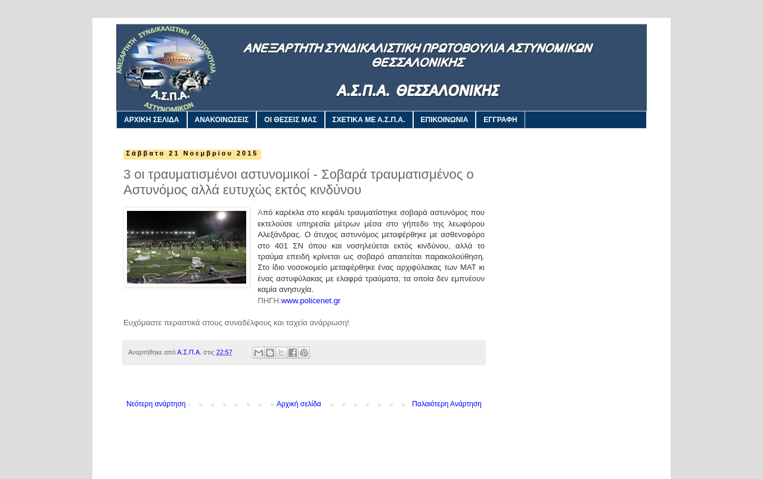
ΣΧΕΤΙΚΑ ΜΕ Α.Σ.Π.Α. (369, 120)
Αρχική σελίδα (299, 404)
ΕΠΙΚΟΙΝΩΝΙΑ (445, 120)
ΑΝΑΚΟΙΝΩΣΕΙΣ (222, 120)
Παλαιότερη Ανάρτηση (447, 404)
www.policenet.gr (311, 300)
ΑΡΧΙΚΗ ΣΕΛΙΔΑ (151, 120)
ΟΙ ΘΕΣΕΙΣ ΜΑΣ (290, 120)
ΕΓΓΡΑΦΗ (500, 120)
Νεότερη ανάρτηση (155, 404)
